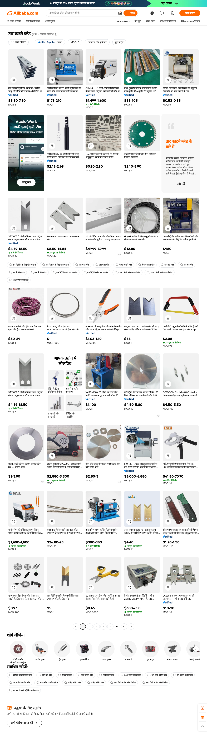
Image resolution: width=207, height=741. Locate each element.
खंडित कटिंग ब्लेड (72, 682)
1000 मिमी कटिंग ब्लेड (19, 682)
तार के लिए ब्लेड (16, 272)
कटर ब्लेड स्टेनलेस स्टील (47, 682)
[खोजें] (130, 13)
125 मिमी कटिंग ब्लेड (18, 280)
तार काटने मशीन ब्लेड (183, 675)
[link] (202, 708)
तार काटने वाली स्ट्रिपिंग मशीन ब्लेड (23, 690)
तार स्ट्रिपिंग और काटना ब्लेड (65, 272)
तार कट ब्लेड (167, 264)
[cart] (162, 13)
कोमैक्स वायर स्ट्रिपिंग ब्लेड (20, 675)
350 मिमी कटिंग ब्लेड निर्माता (123, 682)
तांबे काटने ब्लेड (85, 675)
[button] (120, 13)
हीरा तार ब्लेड (45, 675)
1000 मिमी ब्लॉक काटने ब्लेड (127, 272)
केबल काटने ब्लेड (124, 264)
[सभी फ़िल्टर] (18, 42)
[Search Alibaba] (82, 13)
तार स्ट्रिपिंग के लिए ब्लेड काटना (22, 264)
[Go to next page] (131, 626)
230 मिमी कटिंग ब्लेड (130, 675)
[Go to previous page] (76, 626)
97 (124, 626)
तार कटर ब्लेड (82, 264)
